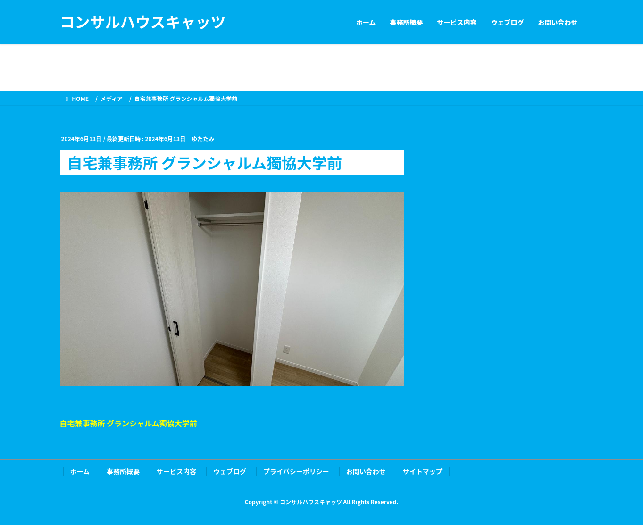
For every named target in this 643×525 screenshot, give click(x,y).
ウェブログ (229, 471)
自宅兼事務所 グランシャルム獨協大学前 (128, 423)
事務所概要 (123, 471)
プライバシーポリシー (296, 471)
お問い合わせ (366, 471)
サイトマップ (423, 471)
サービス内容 (176, 471)
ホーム (80, 471)
